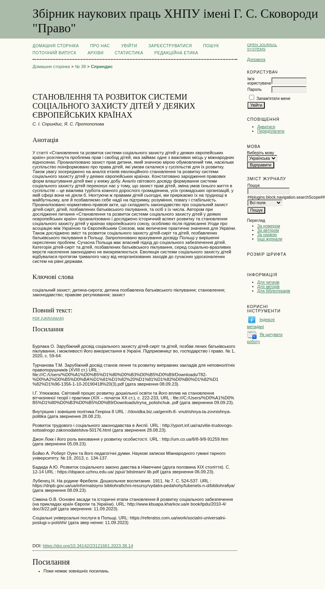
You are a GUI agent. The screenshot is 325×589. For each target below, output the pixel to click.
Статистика (129, 53)
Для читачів (268, 282)
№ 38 (80, 66)
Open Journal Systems (262, 46)
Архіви (95, 53)
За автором (268, 230)
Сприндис (102, 66)
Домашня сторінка (56, 46)
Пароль (254, 89)
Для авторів (268, 286)
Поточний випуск (54, 53)
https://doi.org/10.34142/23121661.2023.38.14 (88, 545)
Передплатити (270, 131)
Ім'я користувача (259, 81)
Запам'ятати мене (273, 98)
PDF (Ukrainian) (48, 318)
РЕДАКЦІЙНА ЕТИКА (176, 53)
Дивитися (266, 127)
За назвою (267, 235)
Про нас (100, 46)
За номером (268, 226)
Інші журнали (269, 239)
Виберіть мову (260, 153)
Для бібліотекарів (273, 291)
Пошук (211, 46)
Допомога (256, 59)
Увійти (129, 46)
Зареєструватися (170, 46)
